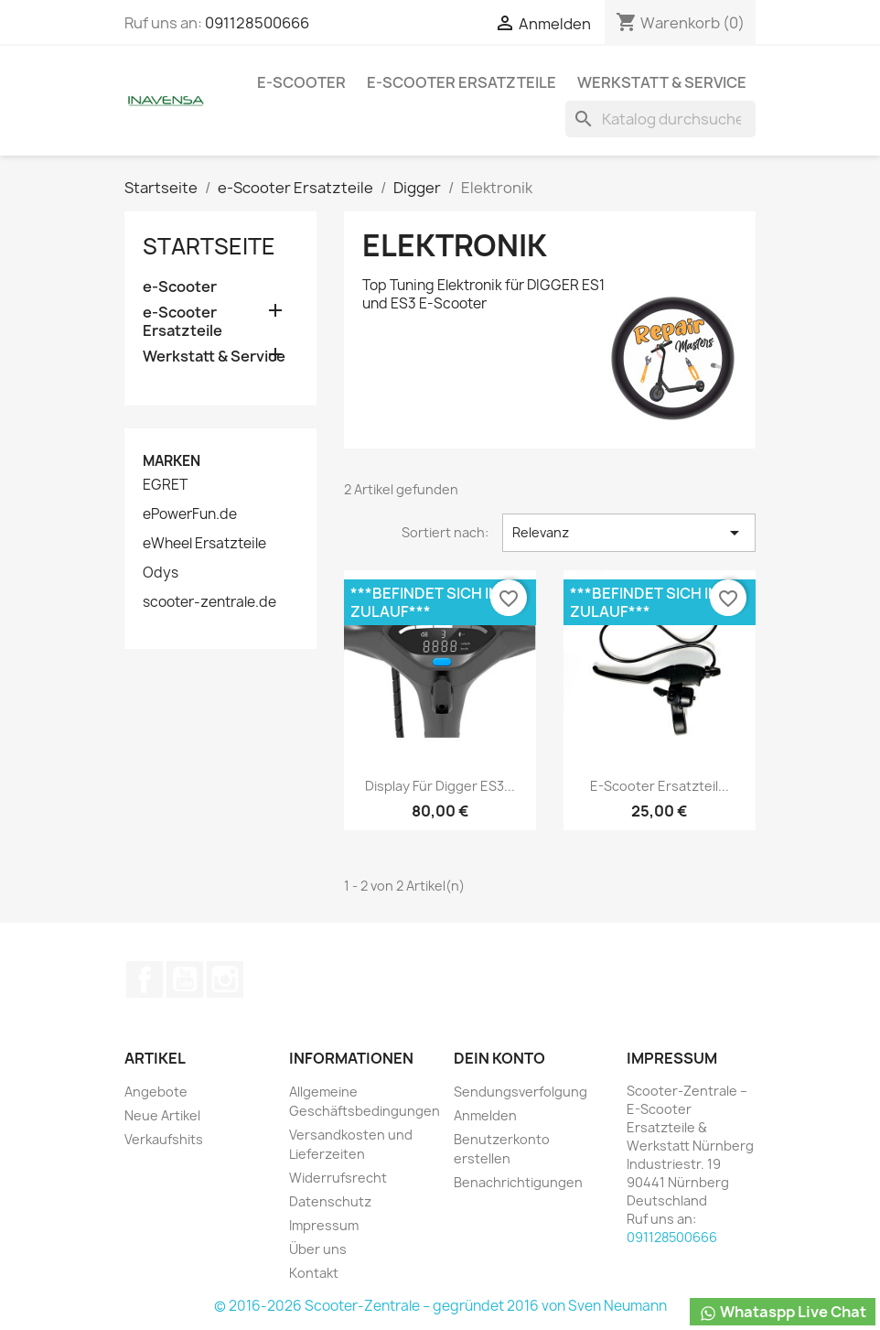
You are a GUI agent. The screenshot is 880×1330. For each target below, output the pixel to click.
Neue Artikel (162, 1115)
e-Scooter (301, 82)
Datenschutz (330, 1201)
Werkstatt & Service (661, 82)
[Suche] (660, 119)
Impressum (324, 1225)
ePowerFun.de (190, 514)
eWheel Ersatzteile (204, 544)
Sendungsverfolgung (520, 1091)
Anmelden (485, 1115)
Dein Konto (499, 1058)
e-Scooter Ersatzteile (461, 82)
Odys (160, 573)
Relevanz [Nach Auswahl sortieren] (629, 533)
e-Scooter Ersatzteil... (659, 786)
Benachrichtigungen (518, 1182)
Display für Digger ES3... (440, 786)
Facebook (144, 979)
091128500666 (257, 23)
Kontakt (313, 1272)
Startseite (209, 246)
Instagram (225, 979)
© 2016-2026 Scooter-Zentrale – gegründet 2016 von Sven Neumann (440, 1305)
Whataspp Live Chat (782, 1312)
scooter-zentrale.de (209, 602)
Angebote (156, 1091)
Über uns (318, 1249)
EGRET (165, 485)
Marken (171, 460)
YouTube (184, 979)
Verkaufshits (163, 1139)
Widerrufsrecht (338, 1177)
